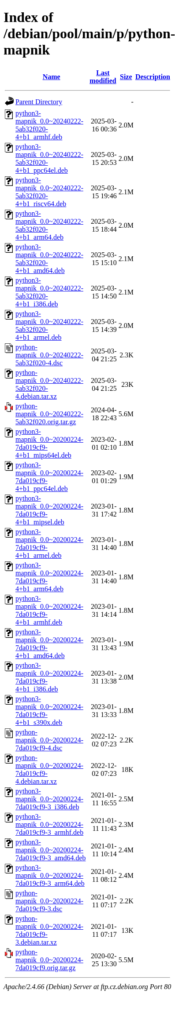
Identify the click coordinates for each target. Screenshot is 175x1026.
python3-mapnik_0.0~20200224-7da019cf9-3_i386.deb (49, 799)
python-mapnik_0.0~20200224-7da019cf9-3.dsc (49, 901)
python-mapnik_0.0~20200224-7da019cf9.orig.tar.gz (49, 959)
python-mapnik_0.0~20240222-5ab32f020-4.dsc (49, 355)
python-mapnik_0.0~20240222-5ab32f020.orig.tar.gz (49, 414)
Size (126, 76)
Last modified (102, 76)
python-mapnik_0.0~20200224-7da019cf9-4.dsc (49, 740)
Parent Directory (38, 102)
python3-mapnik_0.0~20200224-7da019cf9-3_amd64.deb (50, 850)
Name (51, 76)
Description (152, 76)
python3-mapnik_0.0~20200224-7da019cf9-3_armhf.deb (49, 824)
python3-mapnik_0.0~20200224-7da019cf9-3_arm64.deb (50, 875)
